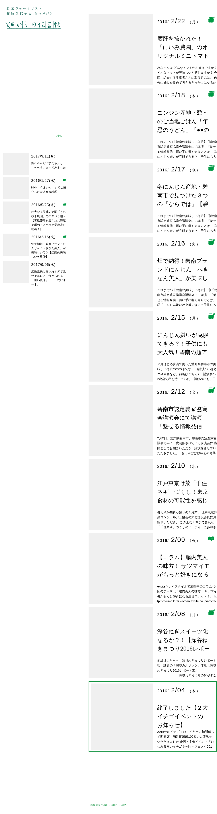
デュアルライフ (36, 76)
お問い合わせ (15, 117)
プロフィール (14, 111)
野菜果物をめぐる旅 (36, 45)
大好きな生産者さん (36, 56)
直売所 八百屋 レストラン (36, 66)
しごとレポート (36, 87)
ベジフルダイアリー (36, 97)
